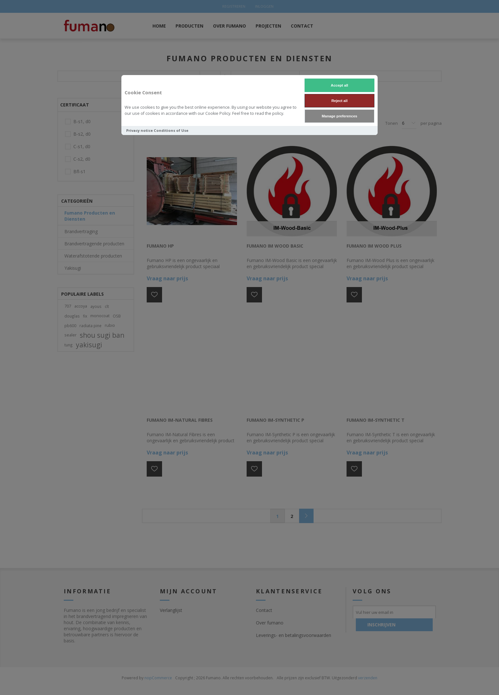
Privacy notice (139, 130)
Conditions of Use (171, 130)
